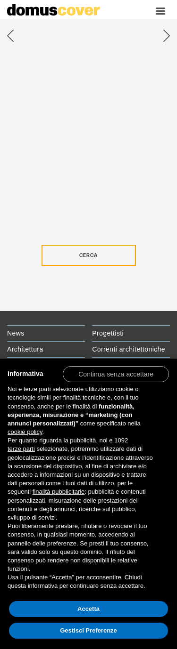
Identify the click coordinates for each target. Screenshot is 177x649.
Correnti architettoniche (128, 349)
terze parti (21, 448)
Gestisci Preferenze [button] (88, 630)
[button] (115, 373)
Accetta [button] (88, 608)
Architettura (25, 349)
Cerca (88, 255)
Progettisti (108, 333)
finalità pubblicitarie (59, 491)
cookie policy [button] (25, 431)
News (16, 333)
